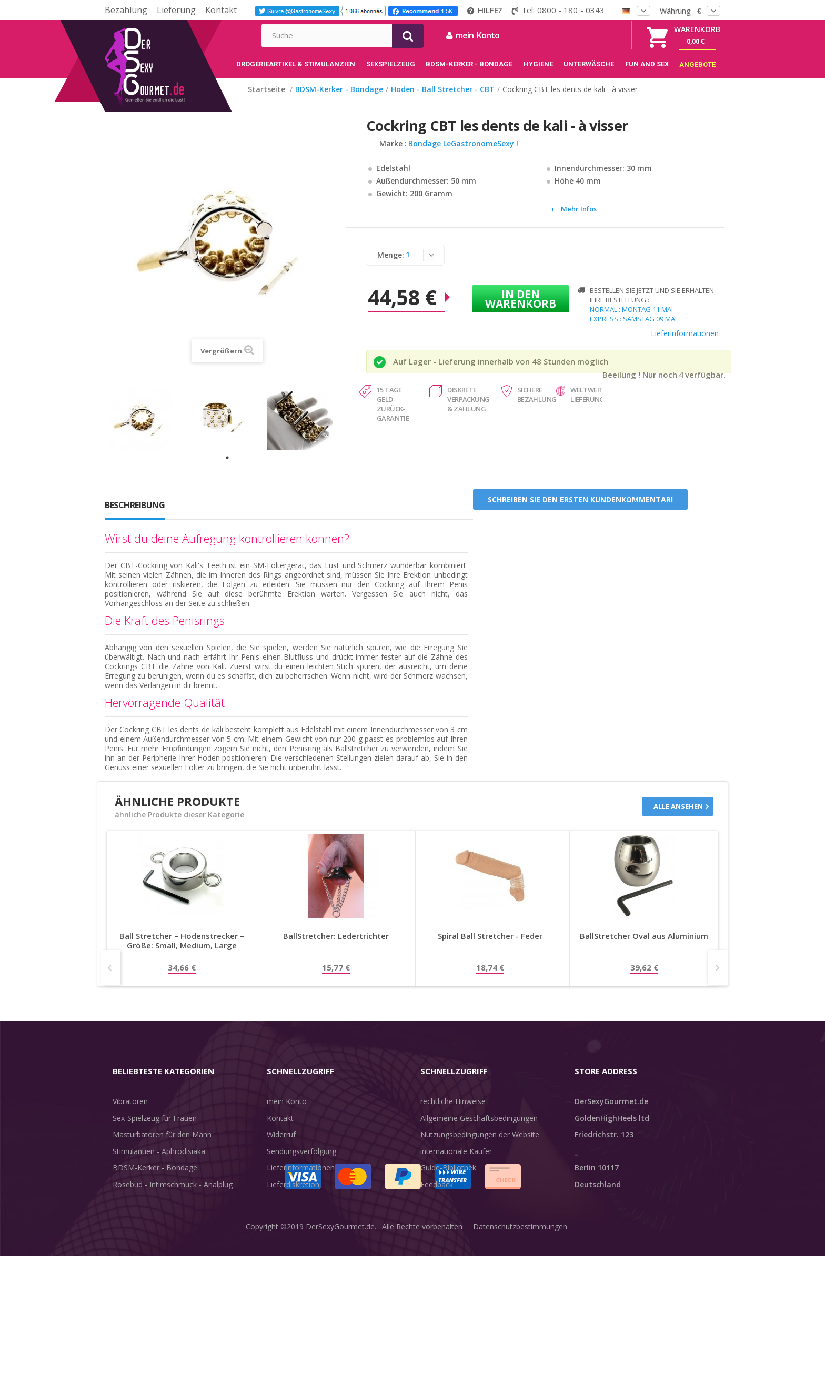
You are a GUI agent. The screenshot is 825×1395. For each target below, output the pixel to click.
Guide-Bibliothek (448, 1179)
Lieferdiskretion (293, 1195)
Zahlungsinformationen (306, 1212)
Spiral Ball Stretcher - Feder (490, 947)
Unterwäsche (135, 1212)
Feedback (436, 1195)
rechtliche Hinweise (453, 1112)
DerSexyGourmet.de (340, 1379)
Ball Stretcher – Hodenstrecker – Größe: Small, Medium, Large (181, 952)
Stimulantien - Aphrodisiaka (159, 1162)
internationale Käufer (456, 1162)
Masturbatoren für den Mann (162, 1145)
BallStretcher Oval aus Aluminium (644, 947)
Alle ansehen (678, 817)
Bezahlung (126, 10)
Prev (110, 978)
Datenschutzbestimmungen (520, 1379)
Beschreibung (135, 516)
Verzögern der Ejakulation (156, 1229)
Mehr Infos (579, 220)
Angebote (135, 1262)
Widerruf (281, 1145)
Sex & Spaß (132, 1245)
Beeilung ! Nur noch (639, 385)
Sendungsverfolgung (301, 1162)
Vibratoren (130, 1112)
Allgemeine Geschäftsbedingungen (479, 1129)
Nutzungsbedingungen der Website (479, 1145)
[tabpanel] (148, 428)
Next (718, 978)
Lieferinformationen (685, 344)
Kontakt (221, 10)
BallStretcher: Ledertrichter (336, 947)
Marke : (393, 154)
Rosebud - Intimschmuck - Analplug (173, 1195)
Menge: (390, 266)
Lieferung (176, 10)
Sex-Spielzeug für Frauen (155, 1129)
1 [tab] (227, 468)
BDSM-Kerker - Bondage (155, 1179)
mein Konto (586, 35)
